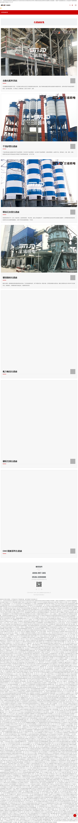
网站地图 (15, 602)
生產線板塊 (4, 12)
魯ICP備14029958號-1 (39, 594)
